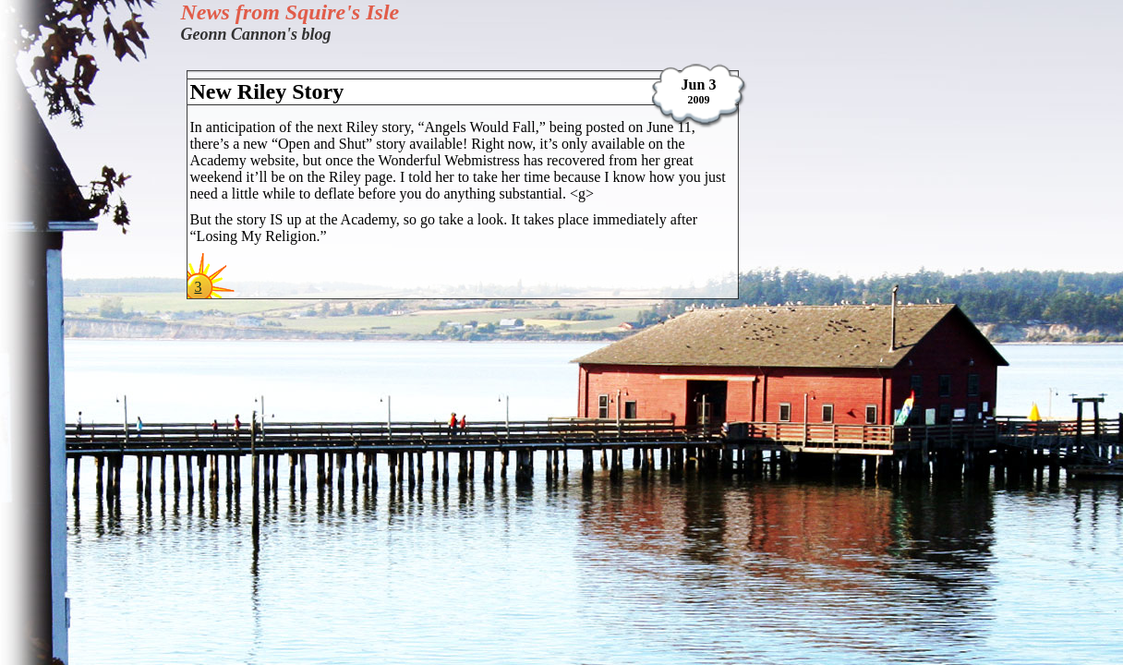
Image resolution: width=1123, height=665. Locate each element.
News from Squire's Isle (290, 12)
